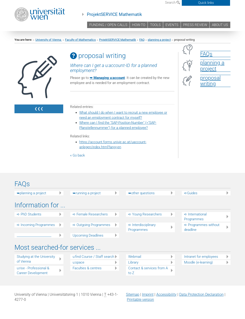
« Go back (77, 155)
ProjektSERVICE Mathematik (114, 14)
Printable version (140, 299)
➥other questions (141, 193)
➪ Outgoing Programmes (91, 225)
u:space (78, 262)
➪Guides (190, 193)
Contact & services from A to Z (148, 270)
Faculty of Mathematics (80, 39)
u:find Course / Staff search (93, 257)
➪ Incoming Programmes (36, 225)
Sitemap (132, 294)
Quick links (206, 3)
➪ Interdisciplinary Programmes (142, 227)
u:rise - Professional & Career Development (33, 270)
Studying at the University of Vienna (36, 259)
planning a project (159, 39)
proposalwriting (210, 81)
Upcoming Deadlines (88, 235)
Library (133, 262)
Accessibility (166, 294)
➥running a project (87, 193)
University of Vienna (48, 39)
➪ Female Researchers (90, 214)
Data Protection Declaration (201, 294)
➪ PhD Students (29, 214)
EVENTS (171, 25)
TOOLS (155, 25)
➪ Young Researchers (145, 214)
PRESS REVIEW (195, 25)
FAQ (142, 39)
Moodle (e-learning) (198, 262)
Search (172, 2)
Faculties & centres (87, 268)
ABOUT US (220, 25)
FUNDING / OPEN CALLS (108, 25)
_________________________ (34, 235)
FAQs (206, 54)
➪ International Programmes (195, 216)
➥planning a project (31, 193)
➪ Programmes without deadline (201, 227)
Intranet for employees (201, 257)
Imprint (148, 294)
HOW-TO (138, 25)
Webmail (134, 257)
